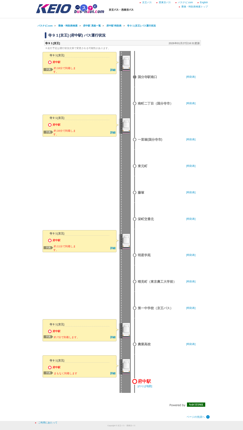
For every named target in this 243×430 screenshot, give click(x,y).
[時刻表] (191, 76)
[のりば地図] (145, 386)
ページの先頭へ (196, 416)
